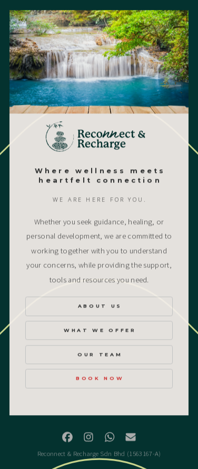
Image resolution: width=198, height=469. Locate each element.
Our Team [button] (99, 355)
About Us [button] (100, 306)
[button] (67, 437)
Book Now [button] (100, 378)
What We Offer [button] (100, 330)
